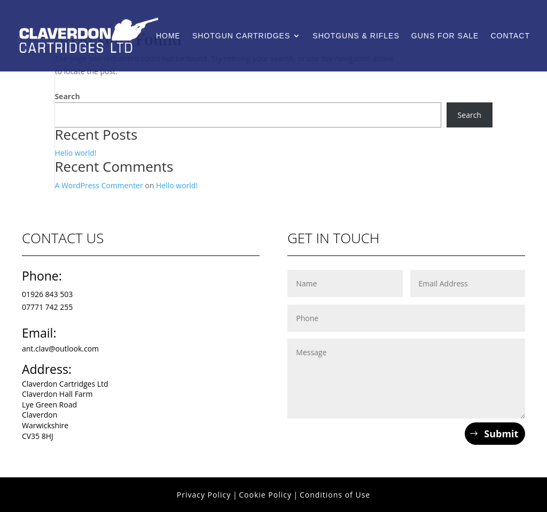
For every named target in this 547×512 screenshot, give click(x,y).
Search (67, 96)
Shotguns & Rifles (355, 36)
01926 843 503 (47, 294)
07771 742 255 (47, 307)
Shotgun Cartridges (241, 36)
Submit (501, 433)
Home (168, 36)
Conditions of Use (335, 495)
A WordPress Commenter (98, 185)
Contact (510, 36)
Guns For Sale (445, 36)
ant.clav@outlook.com (60, 348)
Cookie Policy (265, 495)
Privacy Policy (204, 495)
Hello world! (75, 153)
